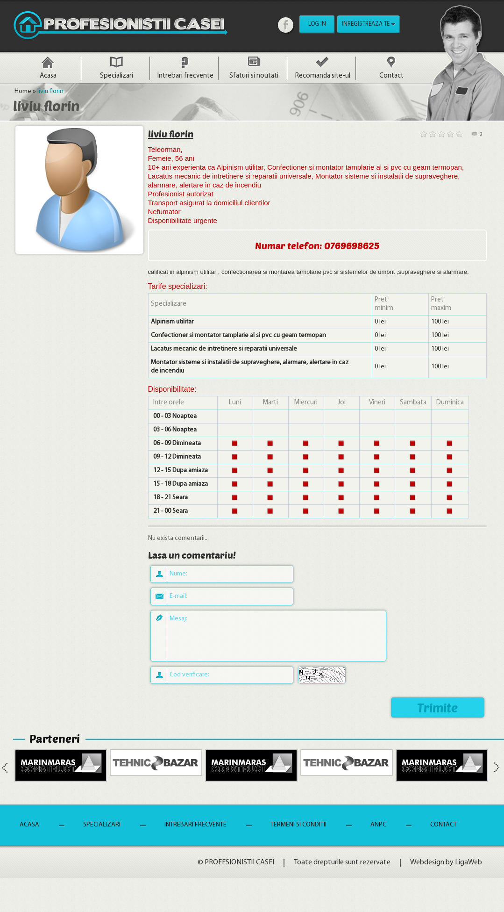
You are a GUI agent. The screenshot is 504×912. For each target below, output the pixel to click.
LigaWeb (468, 862)
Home (22, 91)
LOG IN (317, 24)
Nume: (178, 573)
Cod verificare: (189, 674)
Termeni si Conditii (298, 824)
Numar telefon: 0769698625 (317, 245)
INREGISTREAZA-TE (366, 24)
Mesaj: (178, 618)
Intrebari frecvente (185, 75)
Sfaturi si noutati (253, 75)
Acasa (48, 75)
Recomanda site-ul (322, 75)
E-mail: (178, 596)
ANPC (378, 824)
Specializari (116, 75)
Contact (391, 75)
